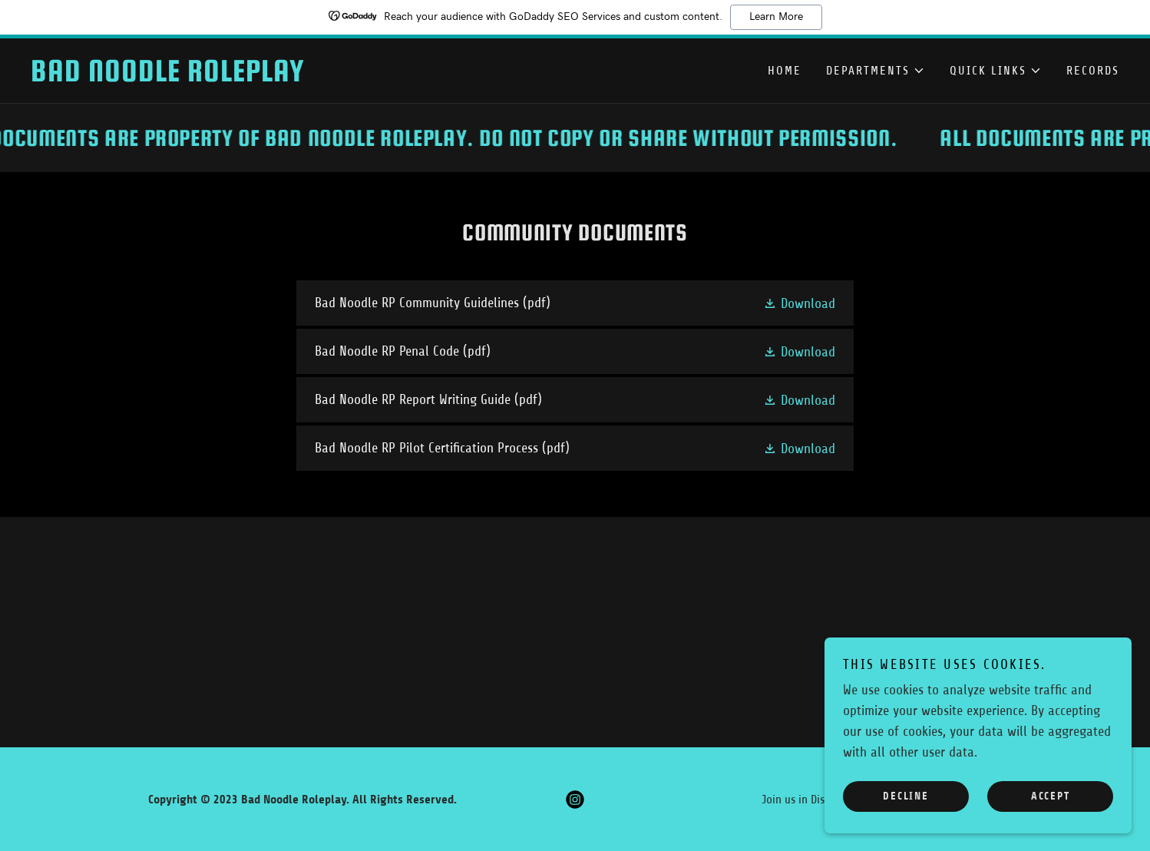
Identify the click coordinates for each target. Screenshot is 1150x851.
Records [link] (1092, 71)
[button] (875, 70)
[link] (303, 76)
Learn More (776, 17)
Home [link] (784, 71)
